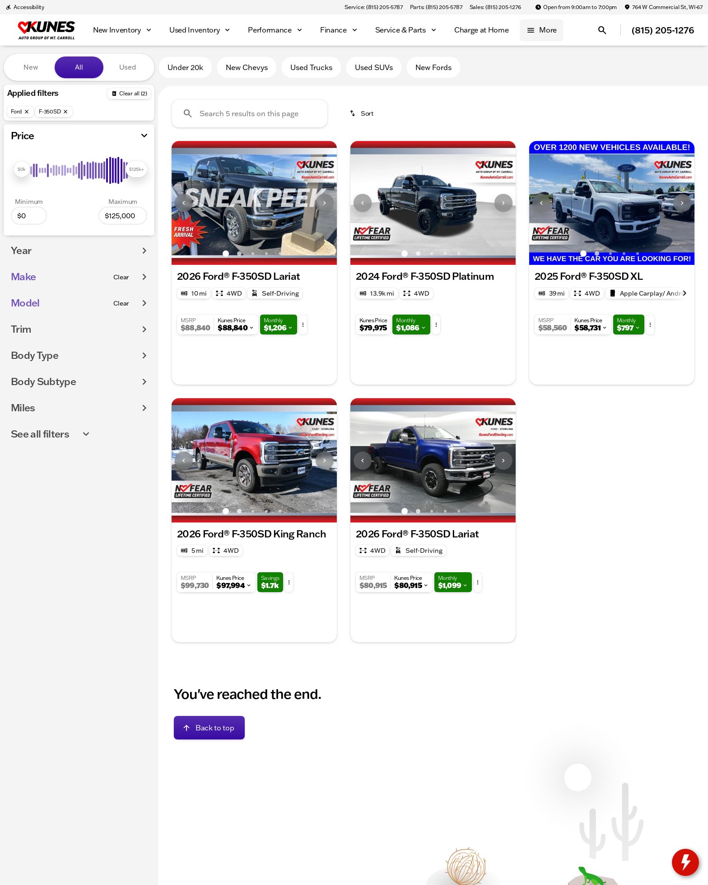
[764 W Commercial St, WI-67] (663, 7)
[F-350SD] (53, 111)
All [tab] (79, 67)
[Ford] (20, 111)
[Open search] (602, 30)
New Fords (433, 67)
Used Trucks (311, 67)
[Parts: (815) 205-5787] (436, 7)
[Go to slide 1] (225, 253)
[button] (184, 203)
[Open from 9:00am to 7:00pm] (576, 7)
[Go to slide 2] (239, 253)
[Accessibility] (25, 7)
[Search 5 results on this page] (249, 113)
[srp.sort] (362, 113)
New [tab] (30, 67)
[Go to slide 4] (266, 253)
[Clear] (121, 277)
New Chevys (247, 67)
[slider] (22, 169)
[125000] (122, 216)
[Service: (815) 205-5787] (373, 7)
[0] (29, 216)
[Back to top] (209, 727)
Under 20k (185, 67)
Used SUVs (374, 67)
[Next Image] (325, 203)
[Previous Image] (184, 203)
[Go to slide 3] (252, 253)
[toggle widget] (685, 862)
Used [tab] (127, 67)
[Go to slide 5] (280, 253)
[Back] (129, 93)
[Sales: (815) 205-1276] (495, 7)
